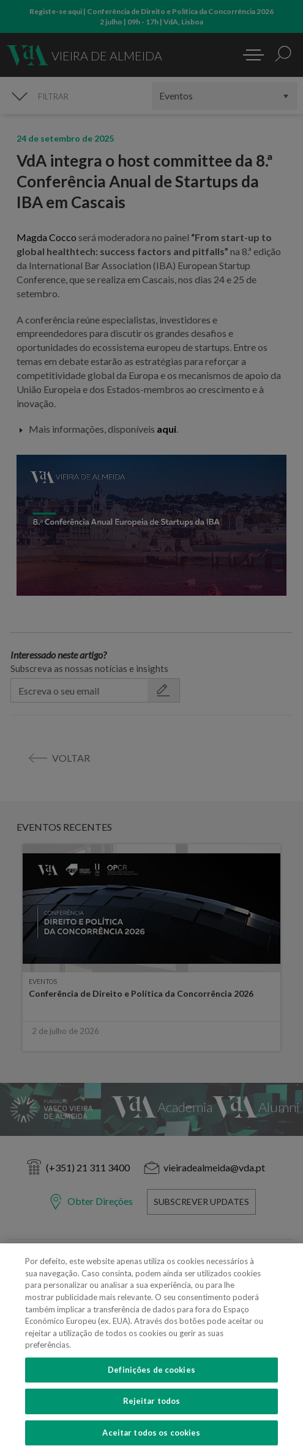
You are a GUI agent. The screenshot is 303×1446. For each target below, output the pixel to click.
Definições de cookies (151, 1376)
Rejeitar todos (152, 1407)
